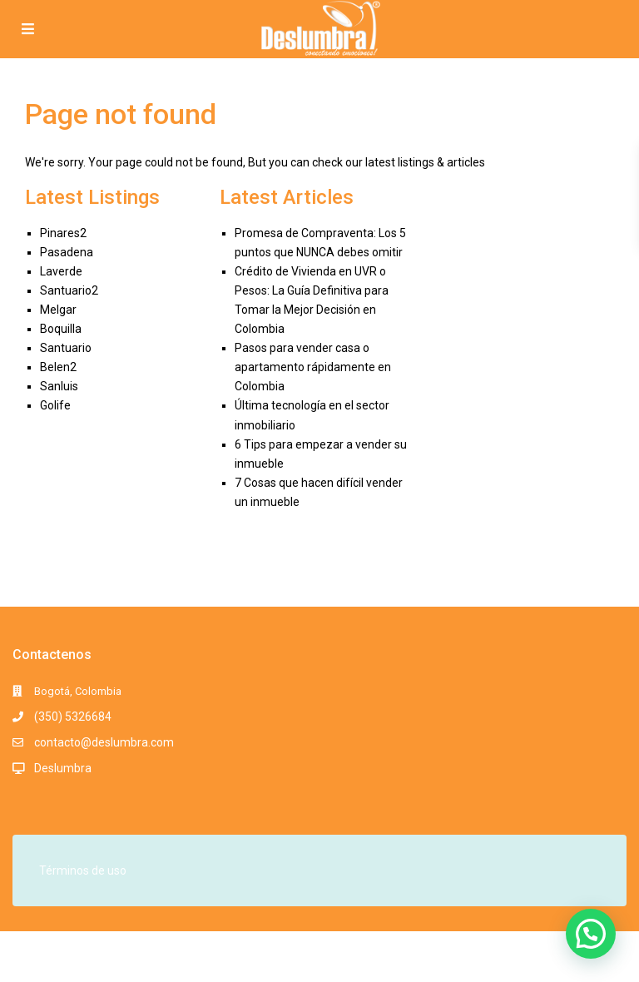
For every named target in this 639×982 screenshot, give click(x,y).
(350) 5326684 (72, 716)
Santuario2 (69, 290)
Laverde (61, 271)
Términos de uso (82, 870)
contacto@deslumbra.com (104, 742)
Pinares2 (63, 233)
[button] (591, 934)
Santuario (66, 348)
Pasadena (66, 252)
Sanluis (59, 386)
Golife (55, 405)
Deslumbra (63, 768)
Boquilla (61, 328)
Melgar (58, 309)
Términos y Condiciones (458, 960)
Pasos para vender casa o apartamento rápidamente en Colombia (313, 367)
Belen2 (58, 367)
